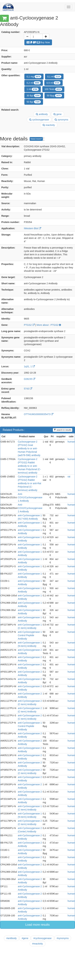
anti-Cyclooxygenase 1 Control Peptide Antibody (30, 635)
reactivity (49, 125)
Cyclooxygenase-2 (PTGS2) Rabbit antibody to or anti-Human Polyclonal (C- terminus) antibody (29, 466)
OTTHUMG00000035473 (38, 414)
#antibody (11, 938)
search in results (62, 430)
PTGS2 (29, 325)
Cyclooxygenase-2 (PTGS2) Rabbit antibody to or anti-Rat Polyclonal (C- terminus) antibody (29, 483)
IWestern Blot (32, 228)
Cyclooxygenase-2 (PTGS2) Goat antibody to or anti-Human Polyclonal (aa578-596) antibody (29, 448)
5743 (28, 388)
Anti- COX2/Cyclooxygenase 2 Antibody (30, 508)
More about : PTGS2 (49, 325)
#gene (25, 938)
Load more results (37, 924)
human (71, 441)
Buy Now (38, 42)
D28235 (29, 379)
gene (57, 114)
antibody (42, 114)
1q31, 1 (29, 366)
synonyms (61, 119)
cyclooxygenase (39, 119)
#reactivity (37, 943)
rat (69, 476)
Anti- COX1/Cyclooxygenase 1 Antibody (30, 497)
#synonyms (63, 938)
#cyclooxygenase (42, 938)
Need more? (36, 139)
